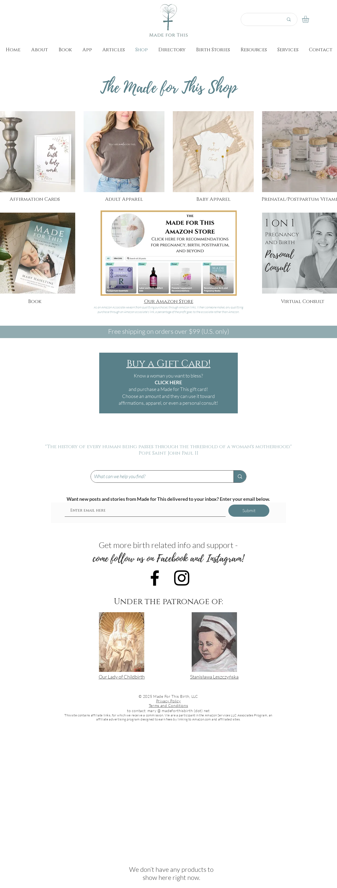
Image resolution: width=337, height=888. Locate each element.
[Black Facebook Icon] (155, 578)
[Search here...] (259, 19)
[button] (309, 19)
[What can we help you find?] (158, 476)
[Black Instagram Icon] (181, 578)
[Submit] (248, 511)
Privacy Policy (168, 701)
